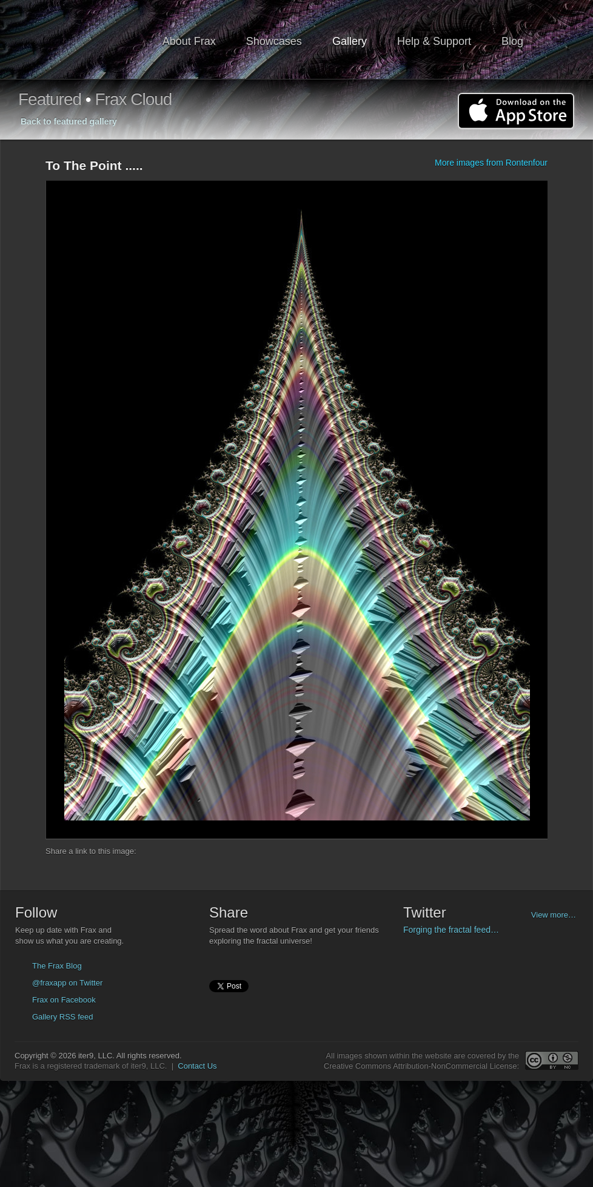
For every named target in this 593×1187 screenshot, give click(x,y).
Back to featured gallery (69, 121)
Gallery (349, 41)
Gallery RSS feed (62, 1016)
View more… (553, 914)
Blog (512, 41)
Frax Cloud (133, 99)
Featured (49, 99)
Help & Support (434, 41)
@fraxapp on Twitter (67, 982)
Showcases (274, 41)
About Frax (189, 41)
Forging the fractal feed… (451, 930)
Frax (83, 39)
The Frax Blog (57, 965)
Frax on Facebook (64, 999)
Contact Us (197, 1065)
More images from (491, 162)
